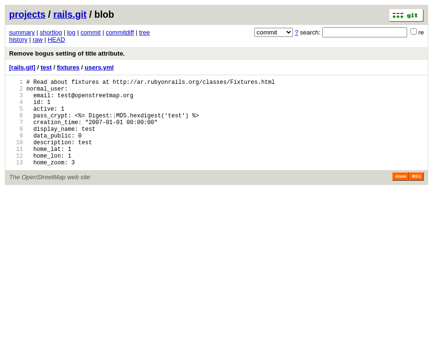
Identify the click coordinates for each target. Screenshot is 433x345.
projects (27, 14)
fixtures (68, 67)
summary (22, 32)
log (71, 32)
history (18, 39)
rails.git (69, 14)
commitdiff (119, 32)
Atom (400, 195)
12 (16, 173)
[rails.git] (22, 67)
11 (16, 165)
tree (144, 32)
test (46, 67)
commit (91, 32)
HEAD (56, 39)
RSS (416, 195)
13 (16, 181)
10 (16, 156)
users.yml (99, 67)
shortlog (51, 32)
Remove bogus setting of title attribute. (67, 53)
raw (38, 39)
